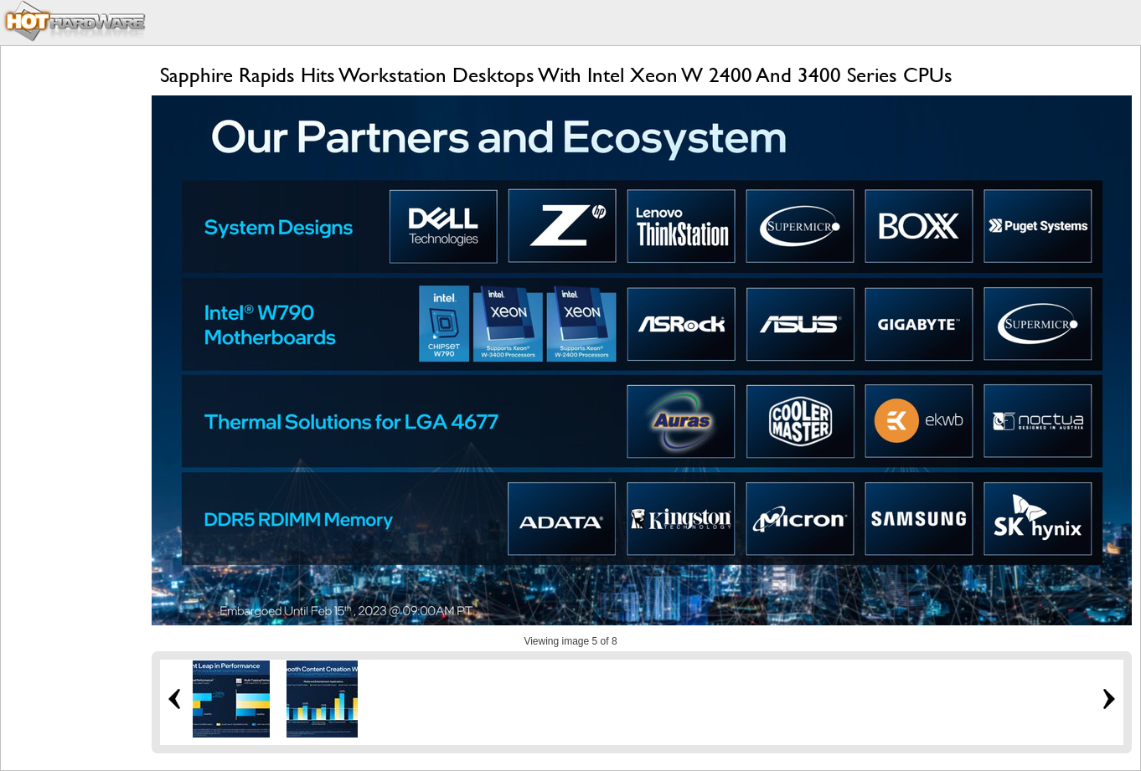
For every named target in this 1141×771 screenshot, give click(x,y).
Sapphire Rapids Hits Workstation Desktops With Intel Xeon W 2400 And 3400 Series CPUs (556, 75)
